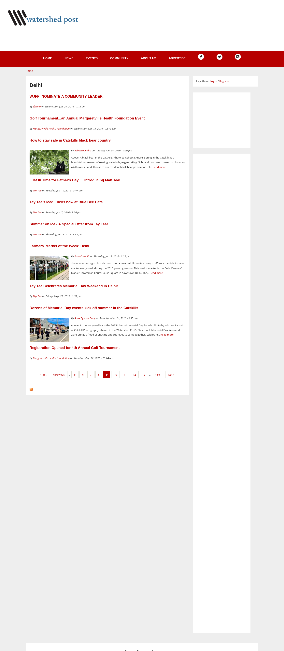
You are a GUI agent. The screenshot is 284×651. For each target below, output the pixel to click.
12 (134, 374)
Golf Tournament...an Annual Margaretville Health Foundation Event (87, 118)
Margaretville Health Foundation (51, 128)
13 (143, 374)
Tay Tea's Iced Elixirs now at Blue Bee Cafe (66, 202)
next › (158, 374)
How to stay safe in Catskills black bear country (70, 140)
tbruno (37, 106)
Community (119, 58)
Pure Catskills (82, 256)
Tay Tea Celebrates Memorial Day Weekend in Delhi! (74, 286)
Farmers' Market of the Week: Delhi (59, 246)
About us (148, 58)
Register (224, 81)
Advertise (177, 58)
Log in (213, 81)
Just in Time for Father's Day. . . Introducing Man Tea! (75, 180)
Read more (159, 167)
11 (124, 374)
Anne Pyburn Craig (85, 318)
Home (47, 58)
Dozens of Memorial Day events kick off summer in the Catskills (84, 308)
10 (115, 374)
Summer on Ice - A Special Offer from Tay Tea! (69, 224)
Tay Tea (37, 190)
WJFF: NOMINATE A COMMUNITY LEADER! (67, 96)
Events (92, 58)
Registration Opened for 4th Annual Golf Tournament (75, 348)
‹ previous (59, 374)
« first (43, 374)
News (68, 58)
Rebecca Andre (83, 150)
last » (171, 374)
